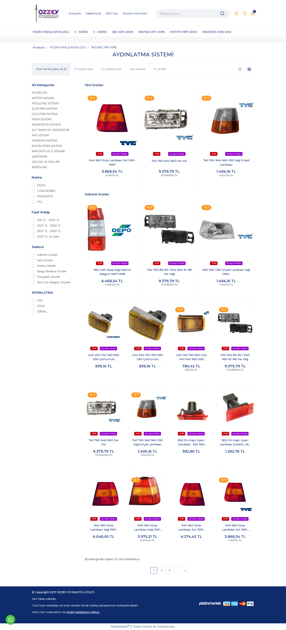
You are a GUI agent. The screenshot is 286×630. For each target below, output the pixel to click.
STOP (41, 306)
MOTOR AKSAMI (43, 98)
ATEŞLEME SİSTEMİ (45, 103)
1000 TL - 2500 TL (49, 225)
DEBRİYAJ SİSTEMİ (44, 140)
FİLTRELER (39, 92)
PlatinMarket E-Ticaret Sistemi (131, 626)
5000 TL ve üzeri (48, 236)
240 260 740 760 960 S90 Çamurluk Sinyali (103, 357)
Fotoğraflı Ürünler (48, 277)
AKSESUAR (39, 167)
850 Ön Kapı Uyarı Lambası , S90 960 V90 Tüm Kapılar (191, 442)
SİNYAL (42, 311)
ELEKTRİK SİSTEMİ (44, 108)
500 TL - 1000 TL (48, 220)
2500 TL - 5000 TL (49, 231)
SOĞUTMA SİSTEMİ (45, 114)
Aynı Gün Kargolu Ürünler (54, 282)
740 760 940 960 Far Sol (169, 161)
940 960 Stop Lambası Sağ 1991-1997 (103, 528)
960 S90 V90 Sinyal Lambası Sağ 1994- (226, 272)
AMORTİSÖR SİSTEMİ (46, 124)
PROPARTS (45, 196)
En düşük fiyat (83, 69)
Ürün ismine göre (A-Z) (51, 69)
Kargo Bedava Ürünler (51, 271)
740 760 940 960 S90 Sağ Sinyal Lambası (226, 162)
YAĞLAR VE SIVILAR (45, 162)
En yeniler (159, 69)
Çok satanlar (137, 69)
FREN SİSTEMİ (41, 119)
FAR (40, 300)
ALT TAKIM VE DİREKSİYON (50, 130)
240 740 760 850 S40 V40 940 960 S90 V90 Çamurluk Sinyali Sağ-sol (191, 357)
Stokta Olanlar (46, 266)
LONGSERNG (46, 191)
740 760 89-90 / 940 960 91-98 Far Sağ (169, 272)
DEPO (41, 185)
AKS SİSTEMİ (40, 135)
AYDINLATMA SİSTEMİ (47, 146)
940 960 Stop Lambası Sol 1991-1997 (112, 162)
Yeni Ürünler (45, 260)
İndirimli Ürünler (47, 255)
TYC (39, 202)
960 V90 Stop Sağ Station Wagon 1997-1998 (112, 272)
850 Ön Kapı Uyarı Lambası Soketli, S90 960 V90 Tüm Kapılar (235, 442)
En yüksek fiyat (111, 69)
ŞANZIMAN (39, 156)
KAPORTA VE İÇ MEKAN (48, 151)
